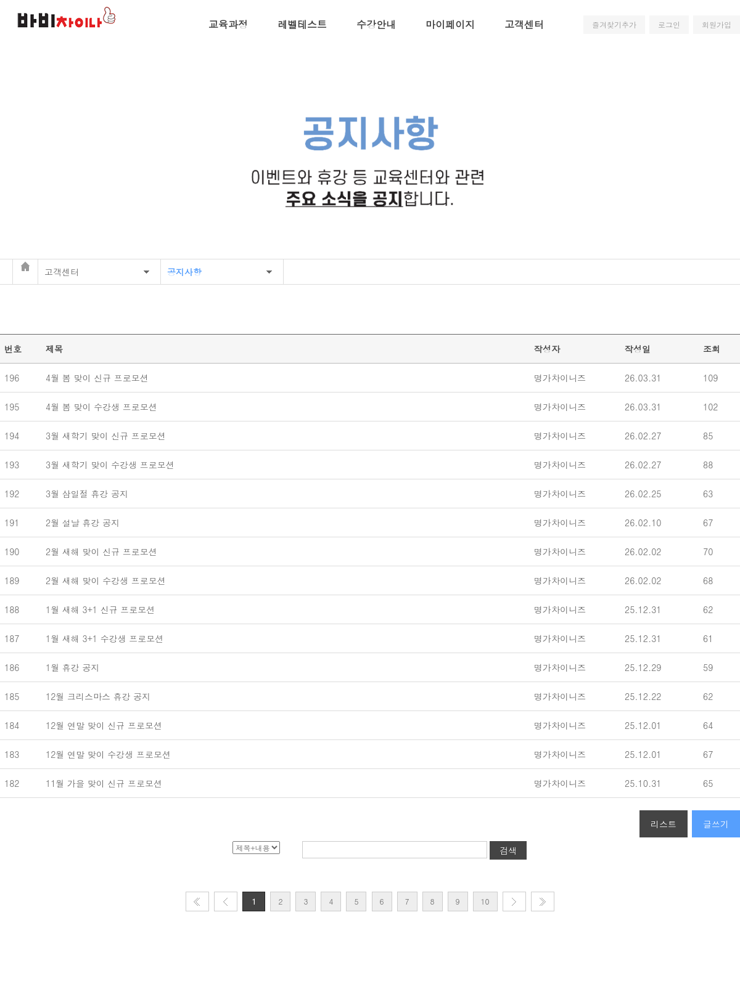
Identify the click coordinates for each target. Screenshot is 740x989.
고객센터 (524, 24)
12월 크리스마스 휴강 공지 (101, 696)
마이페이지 (450, 24)
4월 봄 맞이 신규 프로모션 (99, 378)
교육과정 (228, 24)
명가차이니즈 (560, 378)
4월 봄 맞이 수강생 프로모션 (103, 407)
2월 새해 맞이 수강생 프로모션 (107, 580)
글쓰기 (716, 824)
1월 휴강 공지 (75, 667)
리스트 (663, 824)
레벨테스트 (302, 24)
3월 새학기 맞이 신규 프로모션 (107, 435)
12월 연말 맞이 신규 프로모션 (107, 725)
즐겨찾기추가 (614, 24)
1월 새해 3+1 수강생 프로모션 (106, 638)
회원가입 (716, 24)
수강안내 (376, 24)
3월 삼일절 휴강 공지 (90, 493)
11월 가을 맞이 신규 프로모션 (105, 783)
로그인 (669, 24)
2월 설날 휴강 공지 (86, 522)
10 (485, 901)
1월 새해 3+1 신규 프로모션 (102, 609)
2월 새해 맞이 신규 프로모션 (103, 551)
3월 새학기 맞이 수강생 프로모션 (112, 464)
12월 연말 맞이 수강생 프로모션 (110, 754)
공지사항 (184, 272)
